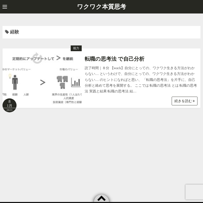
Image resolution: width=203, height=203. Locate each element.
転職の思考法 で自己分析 (114, 59)
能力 (76, 48)
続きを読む (184, 101)
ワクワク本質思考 (101, 6)
